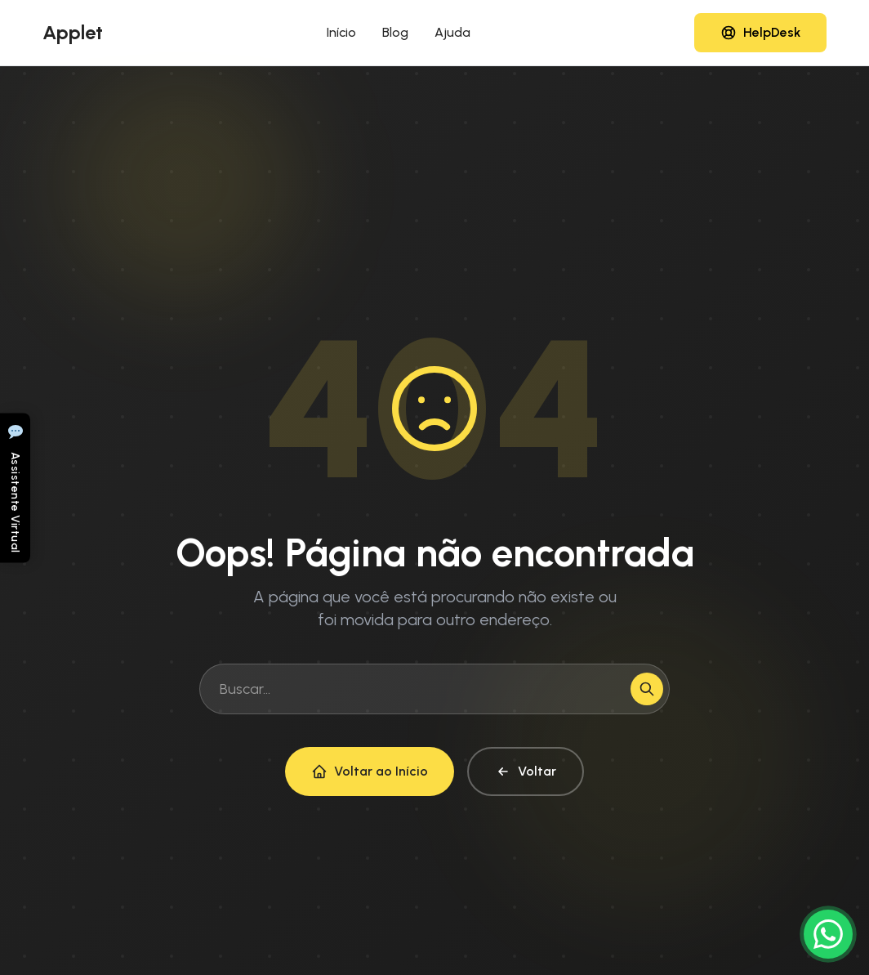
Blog (395, 32)
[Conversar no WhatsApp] (828, 934)
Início (341, 32)
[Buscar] (647, 689)
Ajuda (452, 32)
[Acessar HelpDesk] (760, 32)
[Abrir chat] (15, 487)
